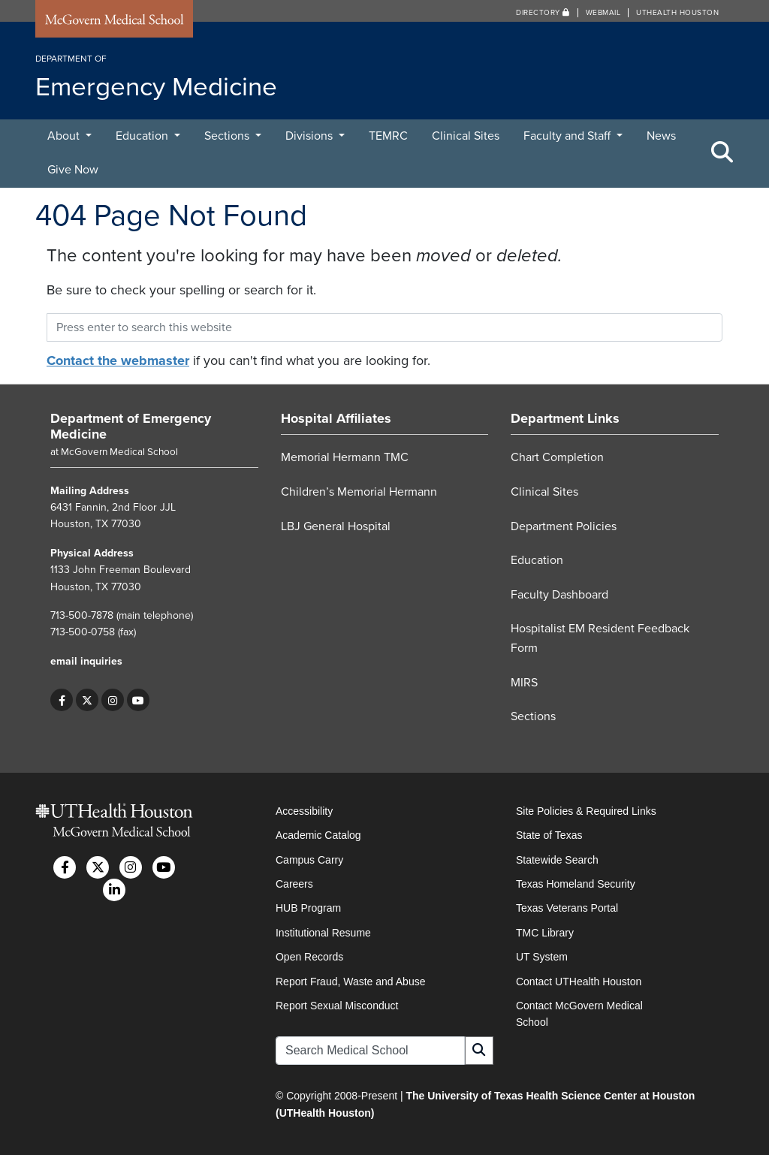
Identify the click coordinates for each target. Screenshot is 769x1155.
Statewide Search (557, 860)
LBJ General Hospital (336, 526)
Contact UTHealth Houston (578, 982)
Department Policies (564, 526)
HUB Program (308, 908)
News (661, 135)
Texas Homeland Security (575, 884)
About (65, 135)
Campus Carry (309, 860)
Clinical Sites (465, 135)
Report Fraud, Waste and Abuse (350, 982)
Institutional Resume (323, 933)
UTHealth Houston (677, 12)
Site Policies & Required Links (586, 811)
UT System (542, 957)
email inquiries (86, 661)
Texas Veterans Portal (567, 908)
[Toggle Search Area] (722, 153)
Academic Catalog (318, 835)
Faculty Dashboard (559, 594)
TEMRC (388, 135)
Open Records (309, 957)
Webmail (603, 12)
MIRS (524, 682)
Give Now (72, 169)
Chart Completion (557, 457)
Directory (543, 12)
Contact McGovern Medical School (579, 1014)
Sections (228, 135)
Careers (294, 884)
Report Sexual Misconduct (337, 1006)
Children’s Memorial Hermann (359, 491)
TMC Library (545, 933)
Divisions (310, 135)
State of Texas (549, 835)
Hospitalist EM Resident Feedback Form (600, 638)
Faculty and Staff (568, 135)
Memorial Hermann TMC (345, 457)
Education (143, 135)
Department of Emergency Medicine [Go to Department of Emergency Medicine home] (130, 426)
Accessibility (304, 811)
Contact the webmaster (118, 360)
